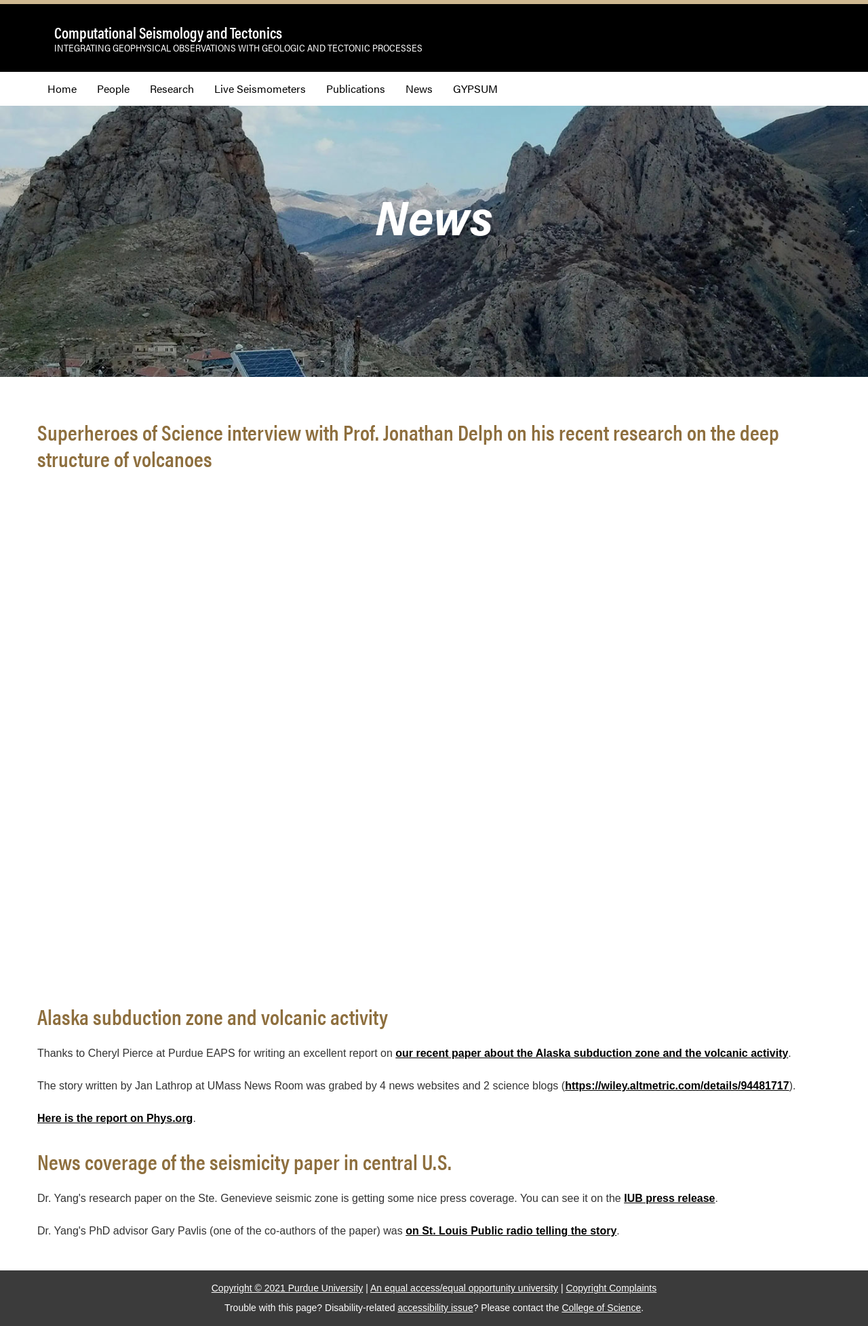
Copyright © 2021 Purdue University (287, 1288)
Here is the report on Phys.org (115, 1118)
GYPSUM (475, 88)
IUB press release (669, 1198)
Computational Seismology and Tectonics (168, 32)
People (113, 88)
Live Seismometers (260, 88)
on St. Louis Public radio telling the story (511, 1231)
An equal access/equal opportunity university (464, 1288)
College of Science (601, 1307)
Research (172, 88)
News (419, 88)
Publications (355, 88)
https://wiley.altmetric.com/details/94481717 (677, 1085)
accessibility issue (435, 1307)
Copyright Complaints (611, 1288)
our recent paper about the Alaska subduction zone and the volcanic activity (591, 1053)
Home (62, 88)
